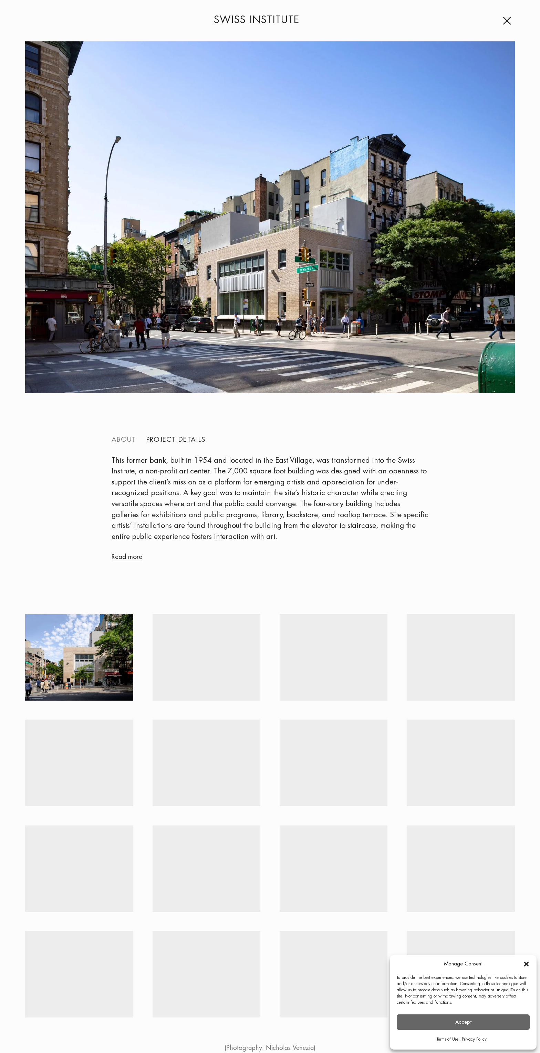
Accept (463, 1022)
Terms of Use (447, 1039)
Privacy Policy (474, 1039)
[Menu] (508, 21)
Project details (175, 439)
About (124, 439)
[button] (526, 964)
